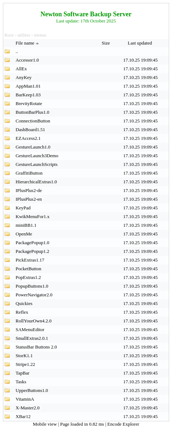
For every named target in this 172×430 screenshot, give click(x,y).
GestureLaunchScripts (37, 164)
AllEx (21, 68)
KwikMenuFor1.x (33, 216)
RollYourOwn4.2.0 (34, 320)
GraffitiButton (29, 173)
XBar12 (23, 416)
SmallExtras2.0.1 (32, 338)
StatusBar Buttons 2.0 (36, 347)
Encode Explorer (123, 424)
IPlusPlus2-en (29, 199)
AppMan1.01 (28, 86)
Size (106, 43)
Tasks (21, 381)
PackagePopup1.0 (32, 242)
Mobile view (45, 424)
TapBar (22, 373)
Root (8, 35)
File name (28, 43)
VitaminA (25, 399)
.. (17, 51)
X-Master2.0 (28, 407)
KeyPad (23, 207)
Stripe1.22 (25, 364)
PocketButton (28, 268)
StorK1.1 (24, 355)
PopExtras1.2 (28, 277)
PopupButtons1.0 (32, 286)
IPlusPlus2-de (29, 190)
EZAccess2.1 (28, 138)
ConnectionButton (33, 121)
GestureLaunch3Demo (37, 155)
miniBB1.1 (26, 225)
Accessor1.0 (27, 60)
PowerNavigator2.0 (34, 294)
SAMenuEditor (30, 329)
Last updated (140, 43)
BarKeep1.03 (28, 94)
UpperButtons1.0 (32, 390)
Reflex (22, 312)
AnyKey (24, 77)
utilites (23, 35)
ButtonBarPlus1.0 (32, 112)
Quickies (24, 303)
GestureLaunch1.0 (33, 147)
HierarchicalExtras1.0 (36, 181)
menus (40, 35)
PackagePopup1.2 (32, 251)
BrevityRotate (29, 103)
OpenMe (24, 234)
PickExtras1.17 (30, 260)
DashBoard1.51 (30, 129)
